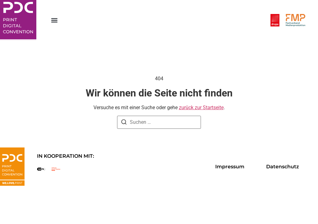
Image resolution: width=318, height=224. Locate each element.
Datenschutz (282, 167)
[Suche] (124, 123)
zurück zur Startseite (201, 107)
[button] (54, 20)
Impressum (229, 167)
